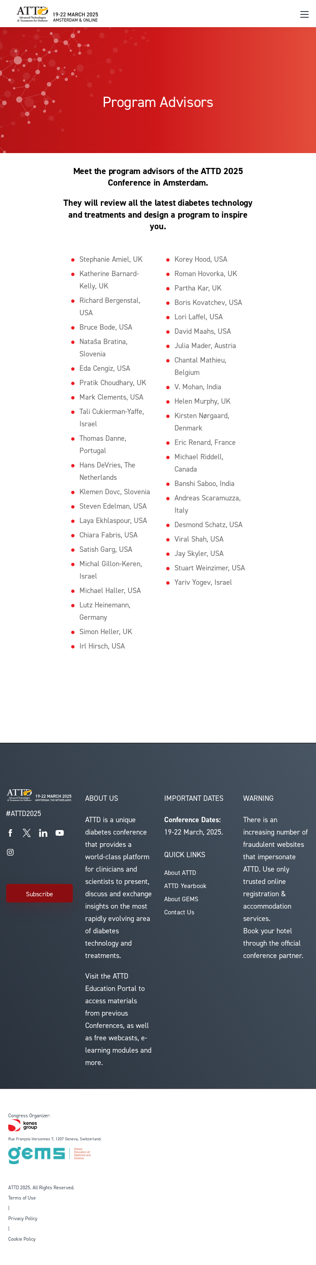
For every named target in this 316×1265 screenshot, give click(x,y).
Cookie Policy (22, 1239)
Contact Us (179, 912)
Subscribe (39, 894)
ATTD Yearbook (185, 885)
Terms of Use (22, 1198)
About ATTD (180, 872)
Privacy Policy (22, 1218)
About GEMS (181, 899)
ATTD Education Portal (111, 982)
